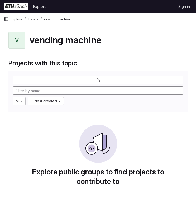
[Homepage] (16, 6)
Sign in (184, 6)
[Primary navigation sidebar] (6, 19)
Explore (40, 6)
